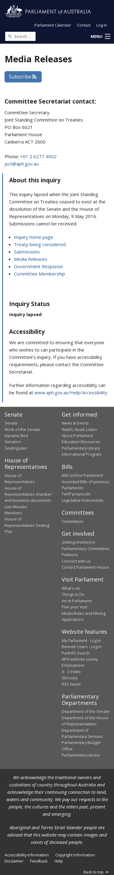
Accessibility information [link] (27, 855)
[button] (100, 36)
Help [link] (58, 861)
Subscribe (23, 76)
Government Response (38, 266)
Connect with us (76, 561)
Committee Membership (39, 274)
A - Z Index (71, 671)
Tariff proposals (76, 494)
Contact (84, 25)
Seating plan (16, 448)
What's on (71, 588)
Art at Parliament (77, 600)
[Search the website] (20, 36)
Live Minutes (16, 506)
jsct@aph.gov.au (22, 164)
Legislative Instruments (83, 500)
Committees (73, 521)
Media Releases (30, 259)
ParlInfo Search (76, 653)
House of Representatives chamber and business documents (28, 494)
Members (13, 513)
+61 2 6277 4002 (38, 156)
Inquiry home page (33, 237)
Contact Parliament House (85, 567)
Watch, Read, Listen (79, 429)
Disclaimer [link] (14, 861)
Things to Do (73, 594)
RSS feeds (71, 684)
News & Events (75, 423)
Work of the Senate (22, 429)
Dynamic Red (16, 435)
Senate (11, 423)
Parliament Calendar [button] (52, 25)
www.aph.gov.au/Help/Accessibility (70, 392)
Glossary (70, 677)
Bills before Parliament (82, 475)
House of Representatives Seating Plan (27, 525)
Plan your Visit (74, 607)
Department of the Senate (85, 711)
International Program (81, 454)
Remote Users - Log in (82, 646)
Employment (73, 665)
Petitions (70, 554)
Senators (13, 441)
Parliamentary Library (81, 448)
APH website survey (80, 659)
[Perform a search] (9, 36)
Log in (101, 25)
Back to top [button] (96, 872)
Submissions (27, 252)
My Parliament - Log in (81, 640)
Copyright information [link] (75, 855)
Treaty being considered (40, 244)
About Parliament (77, 435)
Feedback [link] (39, 861)
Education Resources (81, 441)
